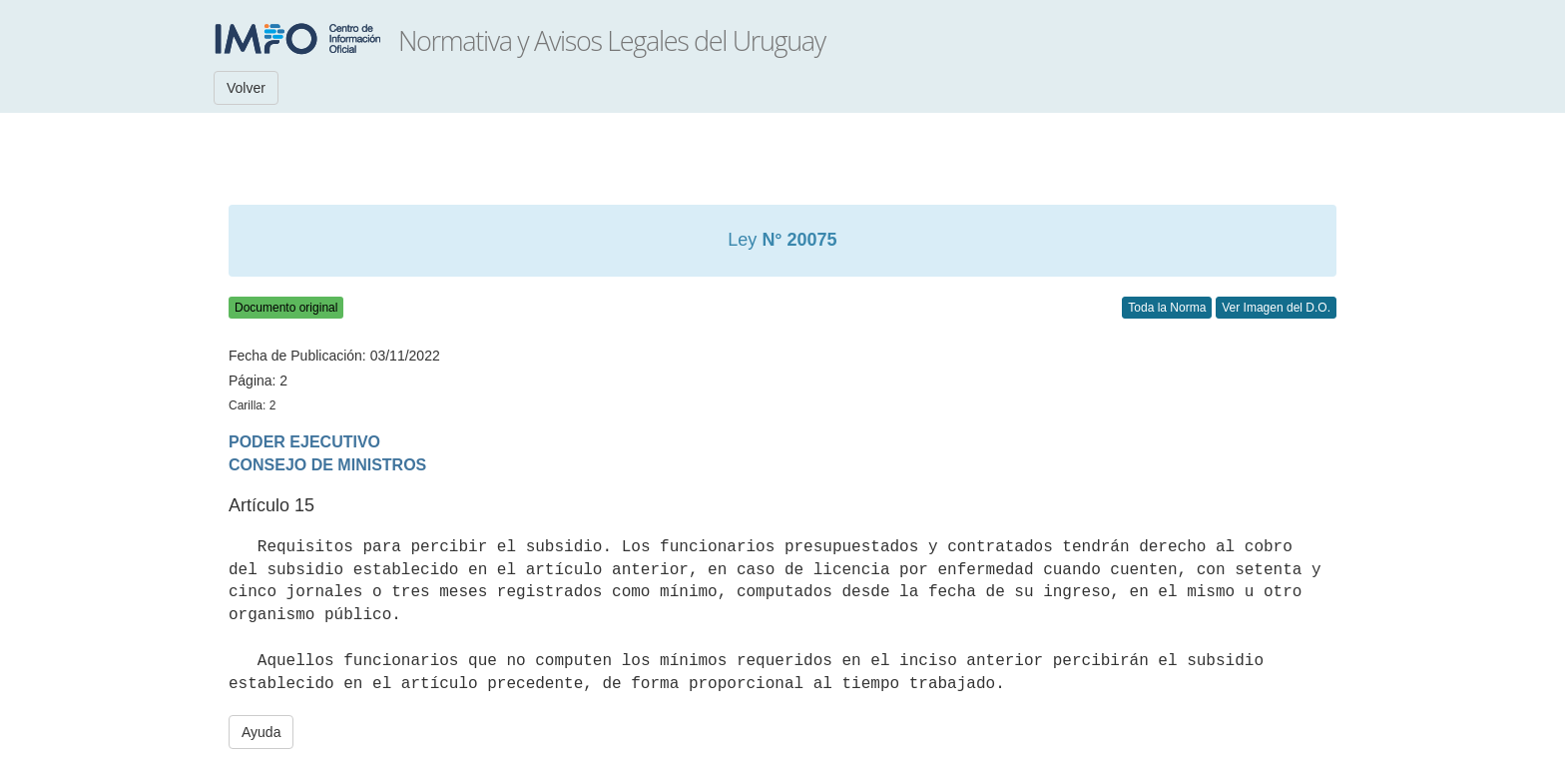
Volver (246, 88)
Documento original (286, 308)
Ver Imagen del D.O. (1276, 308)
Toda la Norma (1167, 308)
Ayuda (261, 732)
